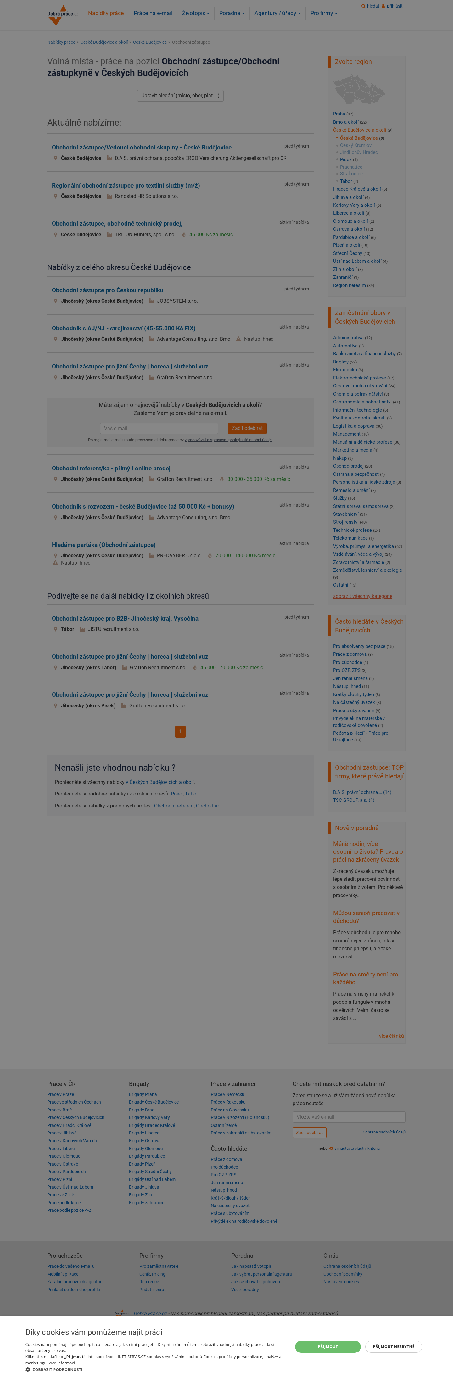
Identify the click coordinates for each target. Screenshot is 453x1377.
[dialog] (226, 1346)
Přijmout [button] (328, 1346)
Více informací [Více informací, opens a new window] (62, 1363)
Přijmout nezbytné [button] (394, 1346)
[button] (155, 1369)
